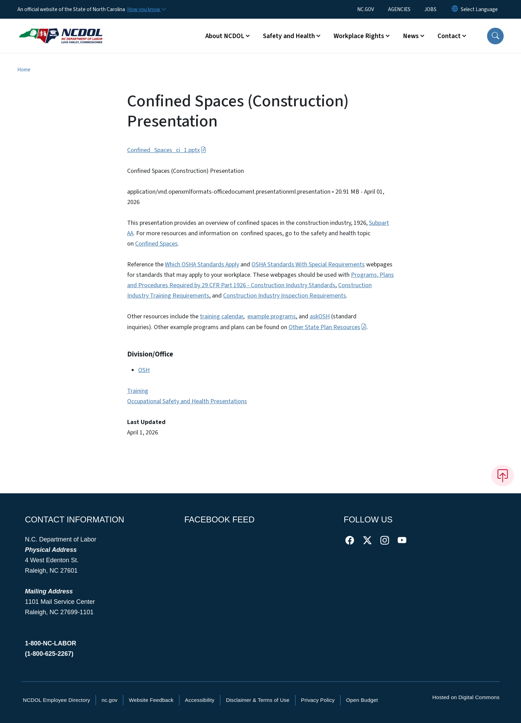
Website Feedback (151, 700)
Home (23, 69)
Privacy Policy (318, 700)
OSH (144, 370)
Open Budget (362, 700)
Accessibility (199, 700)
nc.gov (109, 700)
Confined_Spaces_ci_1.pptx (166, 150)
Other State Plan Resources (328, 327)
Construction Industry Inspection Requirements (284, 295)
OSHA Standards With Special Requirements (308, 264)
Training (137, 391)
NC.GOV (365, 9)
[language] (479, 9)
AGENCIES (399, 9)
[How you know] (146, 9)
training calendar (221, 316)
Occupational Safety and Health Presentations (187, 401)
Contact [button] (449, 36)
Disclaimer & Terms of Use (258, 700)
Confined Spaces (156, 243)
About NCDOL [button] (224, 36)
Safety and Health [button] (289, 36)
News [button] (411, 36)
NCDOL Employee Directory (56, 700)
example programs (271, 316)
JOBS (430, 9)
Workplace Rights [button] (359, 36)
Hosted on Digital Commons (466, 697)
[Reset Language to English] (455, 9)
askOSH (320, 316)
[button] (495, 36)
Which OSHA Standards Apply (202, 264)
